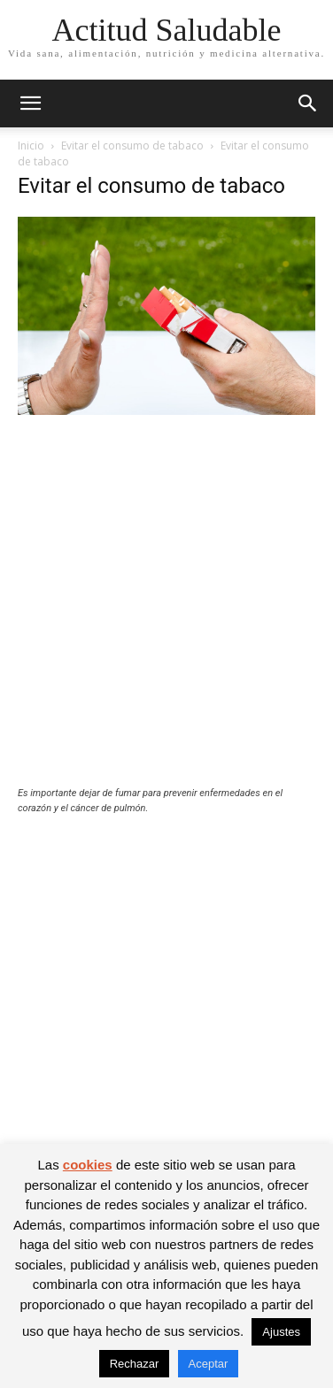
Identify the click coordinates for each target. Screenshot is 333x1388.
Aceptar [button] (208, 1363)
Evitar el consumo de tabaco (132, 145)
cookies (87, 1164)
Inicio (31, 145)
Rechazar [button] (134, 1363)
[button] (30, 103)
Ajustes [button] (281, 1331)
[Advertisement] (166, 612)
